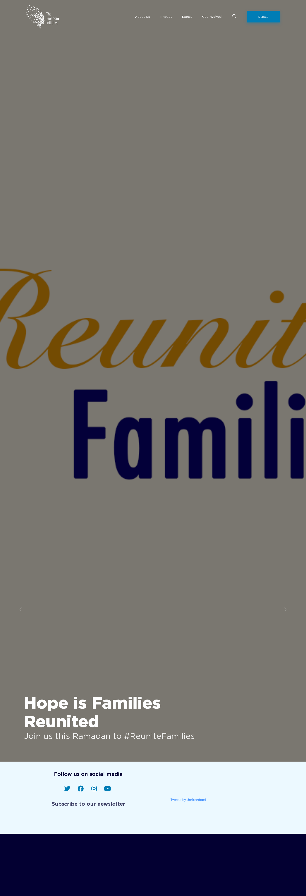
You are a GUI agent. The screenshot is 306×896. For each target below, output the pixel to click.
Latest (187, 16)
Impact (166, 16)
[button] (263, 16)
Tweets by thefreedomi (188, 802)
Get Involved (212, 16)
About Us (142, 16)
